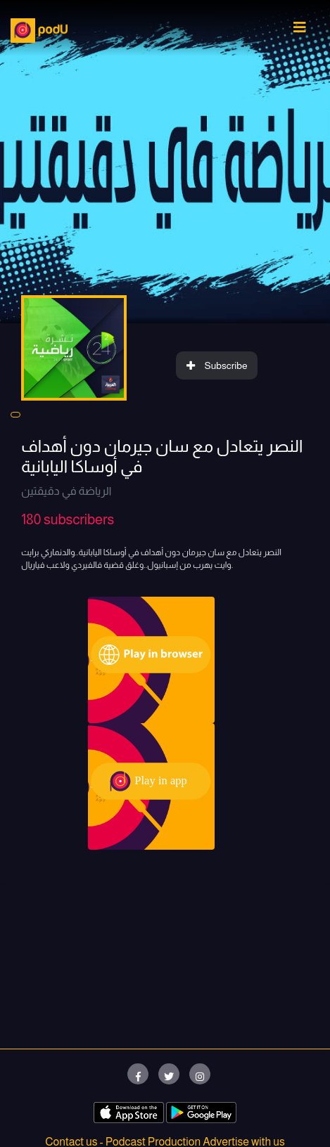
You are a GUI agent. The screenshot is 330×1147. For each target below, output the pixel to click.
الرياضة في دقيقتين (66, 491)
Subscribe (217, 365)
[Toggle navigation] (299, 31)
